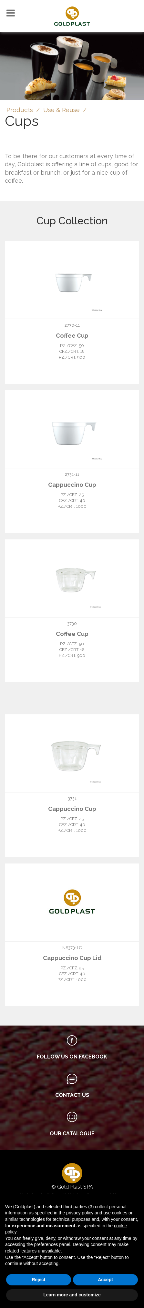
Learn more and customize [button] (71, 1294)
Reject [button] (38, 1279)
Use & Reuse (61, 109)
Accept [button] (105, 1279)
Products (19, 109)
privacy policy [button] (79, 1212)
